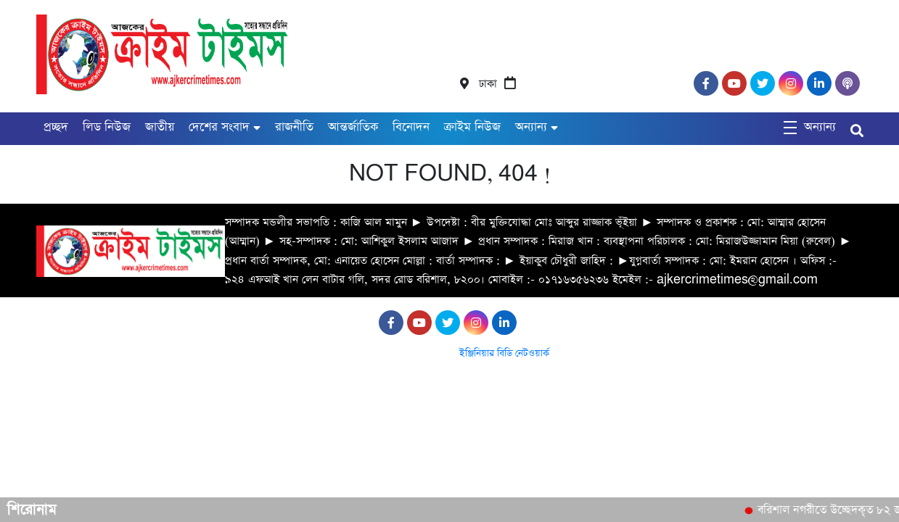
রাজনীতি (294, 127)
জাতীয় (159, 127)
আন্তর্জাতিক (353, 127)
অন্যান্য (531, 127)
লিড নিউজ (107, 127)
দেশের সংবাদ (219, 127)
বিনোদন (411, 127)
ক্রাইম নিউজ (472, 127)
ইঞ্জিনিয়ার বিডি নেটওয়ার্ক (504, 353)
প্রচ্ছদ (56, 127)
